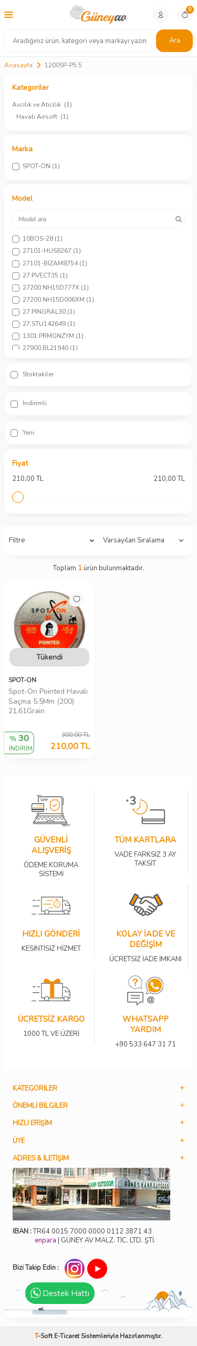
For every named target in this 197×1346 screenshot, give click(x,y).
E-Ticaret (66, 1336)
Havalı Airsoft (42, 116)
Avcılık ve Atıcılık (42, 104)
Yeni (22, 432)
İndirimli (29, 403)
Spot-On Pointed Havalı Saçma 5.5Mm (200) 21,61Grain (48, 701)
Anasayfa (18, 65)
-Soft (44, 1336)
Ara (174, 40)
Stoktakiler (32, 374)
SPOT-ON (22, 680)
